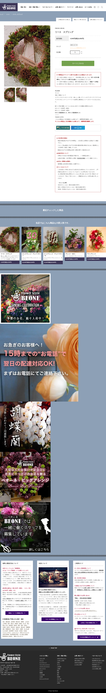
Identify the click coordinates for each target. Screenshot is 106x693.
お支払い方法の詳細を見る (89, 623)
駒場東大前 (8, 629)
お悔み (58, 682)
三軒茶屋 (13, 621)
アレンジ (42, 660)
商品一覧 (23, 7)
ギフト (58, 664)
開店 (58, 670)
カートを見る (88, 7)
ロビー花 (59, 678)
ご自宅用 (59, 666)
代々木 (24, 623)
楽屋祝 (58, 676)
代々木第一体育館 (24, 634)
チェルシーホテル (7, 632)
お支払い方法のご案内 (80, 658)
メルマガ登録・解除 (96, 668)
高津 (9, 623)
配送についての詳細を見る (17, 613)
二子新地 (5, 623)
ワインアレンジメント (45, 664)
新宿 (22, 625)
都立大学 (23, 627)
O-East (25, 630)
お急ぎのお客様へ (79, 662)
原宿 (19, 625)
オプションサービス (44, 678)
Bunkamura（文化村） (8, 636)
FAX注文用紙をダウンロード (89, 637)
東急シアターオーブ (18, 636)
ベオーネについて (47, 7)
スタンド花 (42, 658)
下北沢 (13, 629)
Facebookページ (96, 664)
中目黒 (4, 627)
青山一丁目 (5, 625)
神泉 (4, 629)
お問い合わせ (79, 7)
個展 (58, 672)
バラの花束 (42, 674)
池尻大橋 (8, 621)
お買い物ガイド (59, 7)
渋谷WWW (11, 630)
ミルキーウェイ (15, 632)
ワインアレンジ (91, 254)
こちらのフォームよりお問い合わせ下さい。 (86, 610)
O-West (21, 630)
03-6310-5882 (81, 158)
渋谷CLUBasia (6, 634)
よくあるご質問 (78, 664)
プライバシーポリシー (97, 662)
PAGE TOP (54, 648)
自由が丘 (18, 627)
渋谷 (4, 621)
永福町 (21, 629)
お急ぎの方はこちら (61, 658)
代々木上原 (26, 629)
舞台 (58, 674)
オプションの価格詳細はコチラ (78, 47)
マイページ (70, 7)
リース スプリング (6, 254)
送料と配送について (79, 660)
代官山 (25, 625)
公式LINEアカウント (96, 666)
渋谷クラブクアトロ (24, 632)
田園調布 (28, 627)
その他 (41, 676)
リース (41, 670)
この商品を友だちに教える (64, 19)
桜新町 (22, 621)
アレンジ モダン (70, 254)
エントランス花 (60, 680)
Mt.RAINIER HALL (14, 634)
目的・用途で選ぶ (34, 7)
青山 (28, 623)
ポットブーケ (43, 668)
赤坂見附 (11, 625)
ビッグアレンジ (43, 662)
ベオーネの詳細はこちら (53, 619)
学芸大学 (13, 627)
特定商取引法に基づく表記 (98, 660)
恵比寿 (15, 625)
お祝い (58, 662)
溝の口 (12, 623)
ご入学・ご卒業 (60, 660)
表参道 (16, 623)
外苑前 (20, 623)
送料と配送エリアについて (96, 19)
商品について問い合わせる (80, 19)
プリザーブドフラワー (45, 666)
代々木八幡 (5, 630)
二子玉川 (27, 621)
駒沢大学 (18, 621)
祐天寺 (8, 627)
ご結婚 (58, 668)
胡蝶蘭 (41, 672)
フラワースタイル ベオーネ (9, 7)
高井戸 (17, 629)
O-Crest (16, 630)
